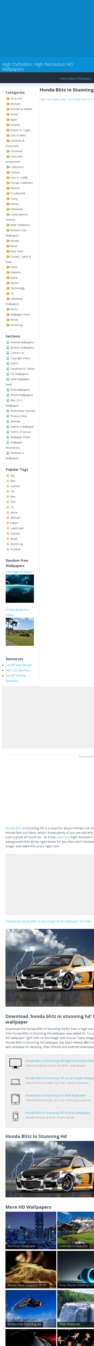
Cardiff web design (19, 665)
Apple (13, 119)
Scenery (15, 533)
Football (15, 549)
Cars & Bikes (18, 135)
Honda (76, 99)
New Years (17, 251)
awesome (63, 837)
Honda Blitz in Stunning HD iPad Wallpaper (55, 1087)
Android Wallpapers (22, 342)
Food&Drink (17, 193)
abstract (15, 517)
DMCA (14, 363)
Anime (14, 114)
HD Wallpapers (19, 374)
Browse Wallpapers (22, 347)
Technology (17, 288)
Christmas (16, 151)
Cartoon (15, 486)
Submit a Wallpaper (22, 426)
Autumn (15, 125)
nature (14, 523)
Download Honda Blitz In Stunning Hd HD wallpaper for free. (48, 921)
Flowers (15, 188)
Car (12, 491)
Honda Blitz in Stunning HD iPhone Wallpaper (57, 1101)
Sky (12, 475)
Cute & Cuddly (19, 177)
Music (14, 246)
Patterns (15, 272)
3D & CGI (16, 98)
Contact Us (17, 353)
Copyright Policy (20, 358)
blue (12, 496)
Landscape (17, 528)
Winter (14, 319)
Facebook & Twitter (22, 368)
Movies (14, 240)
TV (12, 293)
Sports (14, 283)
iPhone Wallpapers (21, 395)
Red (12, 481)
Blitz (64, 99)
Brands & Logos (20, 130)
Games (14, 204)
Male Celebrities (20, 225)
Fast (13, 502)
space (14, 512)
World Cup (16, 325)
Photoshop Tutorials (22, 411)
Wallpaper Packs (20, 314)
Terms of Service (20, 432)
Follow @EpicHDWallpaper (76, 78)
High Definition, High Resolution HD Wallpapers (37, 66)
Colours (15, 172)
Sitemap (15, 421)
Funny (14, 198)
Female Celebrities (21, 183)
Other (13, 267)
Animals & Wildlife (21, 109)
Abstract (15, 104)
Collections (17, 167)
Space (14, 277)
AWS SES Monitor (18, 670)
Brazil (13, 538)
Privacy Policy (18, 416)
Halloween (16, 209)
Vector (14, 309)
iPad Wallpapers (20, 389)
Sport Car (87, 99)
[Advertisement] (44, 28)
